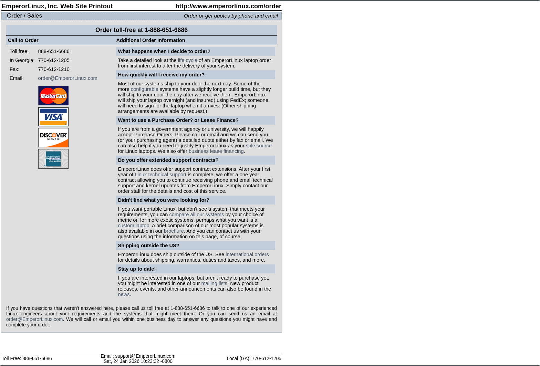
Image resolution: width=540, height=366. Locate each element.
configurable (144, 89)
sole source (259, 145)
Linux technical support (160, 174)
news (123, 294)
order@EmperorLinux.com (67, 78)
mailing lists (214, 283)
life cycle (187, 60)
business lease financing (216, 151)
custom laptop (133, 225)
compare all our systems (196, 214)
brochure (174, 231)
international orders (247, 254)
